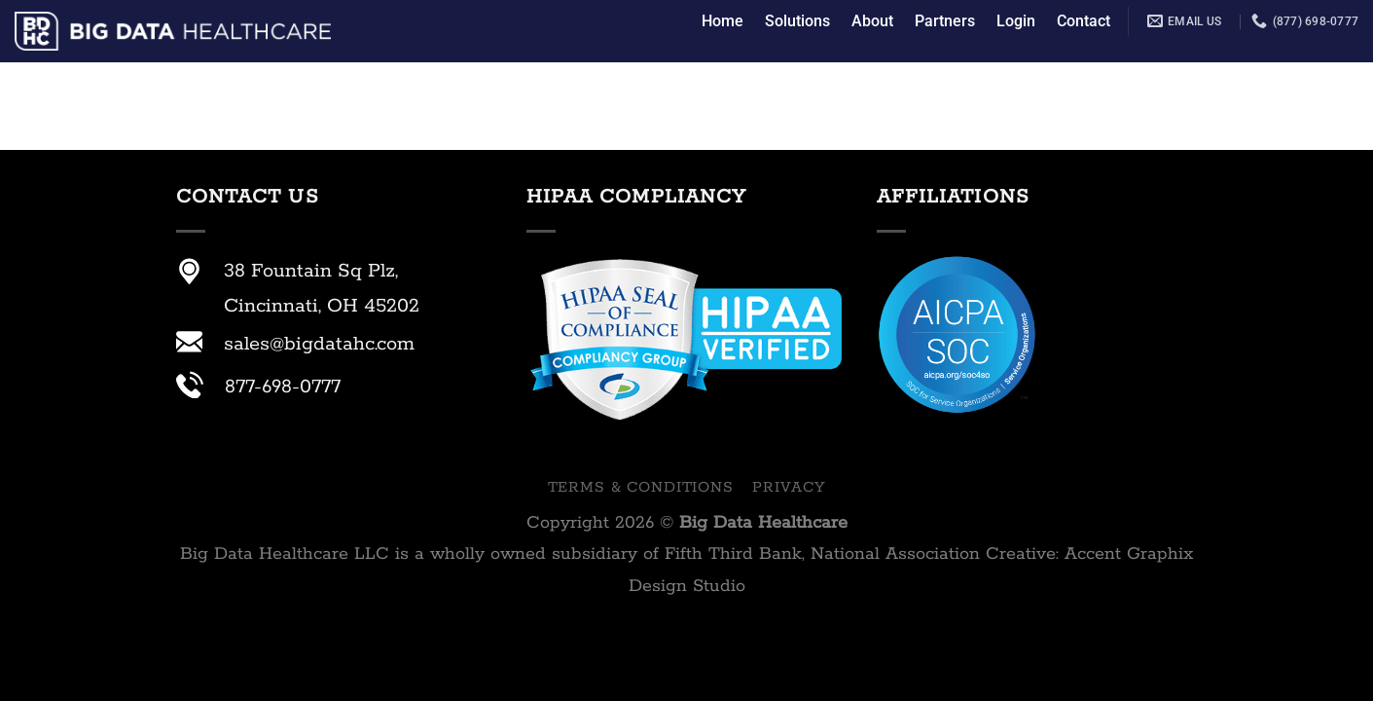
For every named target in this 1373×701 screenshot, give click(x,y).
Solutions (797, 21)
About (872, 21)
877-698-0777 (283, 387)
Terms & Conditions (641, 487)
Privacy (788, 487)
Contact (1083, 21)
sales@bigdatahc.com (319, 344)
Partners (945, 21)
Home (722, 21)
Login (1015, 21)
